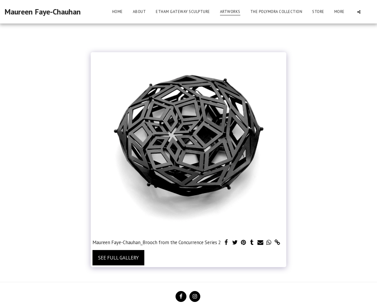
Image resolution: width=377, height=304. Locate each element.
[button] (359, 12)
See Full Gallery (118, 257)
